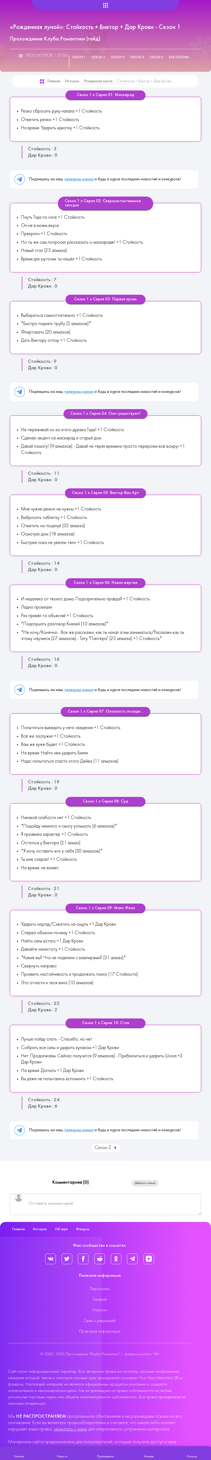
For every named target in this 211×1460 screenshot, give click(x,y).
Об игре (61, 1229)
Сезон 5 (156, 57)
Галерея (100, 1299)
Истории (72, 81)
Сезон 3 (117, 57)
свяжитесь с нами (70, 1429)
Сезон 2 (98, 57)
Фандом (82, 1229)
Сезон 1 (79, 57)
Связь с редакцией (99, 1321)
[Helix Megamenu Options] (105, 5)
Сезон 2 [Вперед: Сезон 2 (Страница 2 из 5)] (106, 1147)
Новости (99, 1310)
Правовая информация (99, 1331)
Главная (54, 81)
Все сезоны (179, 57)
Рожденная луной (98, 81)
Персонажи (100, 1289)
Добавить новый (145, 1183)
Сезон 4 (137, 57)
